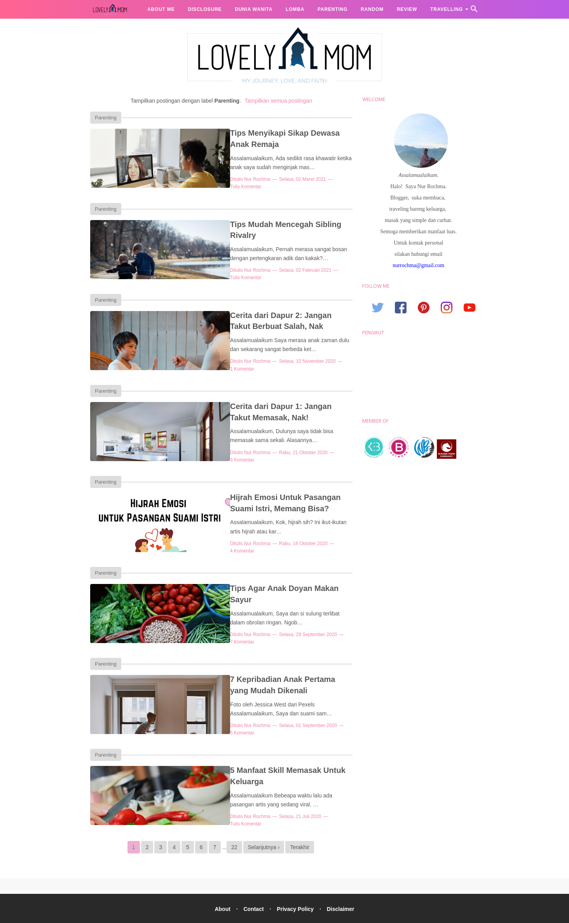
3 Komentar (315, 444)
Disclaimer (343, 887)
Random (372, 9)
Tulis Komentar (317, 179)
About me (161, 9)
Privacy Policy (296, 887)
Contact (253, 887)
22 (234, 825)
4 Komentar (315, 532)
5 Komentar (325, 708)
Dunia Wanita (253, 9)
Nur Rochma (224, 179)
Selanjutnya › (264, 825)
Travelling (446, 9)
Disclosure (205, 9)
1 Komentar (323, 355)
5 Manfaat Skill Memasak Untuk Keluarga (272, 750)
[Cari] (474, 11)
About (220, 887)
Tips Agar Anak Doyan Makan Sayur (263, 574)
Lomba (295, 9)
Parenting (332, 9)
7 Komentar (325, 609)
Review (407, 9)
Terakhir (299, 825)
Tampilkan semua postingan (278, 101)
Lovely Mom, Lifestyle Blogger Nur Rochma (301, 912)
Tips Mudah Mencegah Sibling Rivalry (267, 221)
